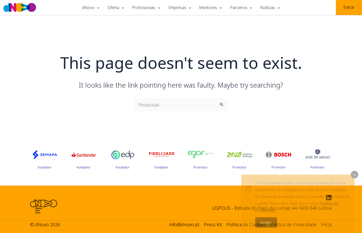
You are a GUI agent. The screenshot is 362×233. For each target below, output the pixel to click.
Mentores (210, 7)
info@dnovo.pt (184, 224)
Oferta (116, 7)
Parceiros (241, 7)
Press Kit (213, 224)
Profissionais (146, 7)
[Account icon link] (349, 7)
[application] (97, 7)
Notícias (270, 7)
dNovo (91, 7)
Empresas (179, 7)
